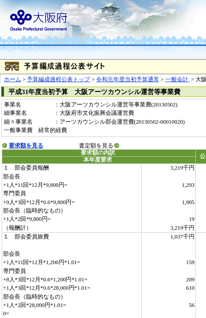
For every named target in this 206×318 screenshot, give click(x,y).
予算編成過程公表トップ (58, 79)
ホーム (12, 79)
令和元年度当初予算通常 (127, 79)
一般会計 (177, 79)
